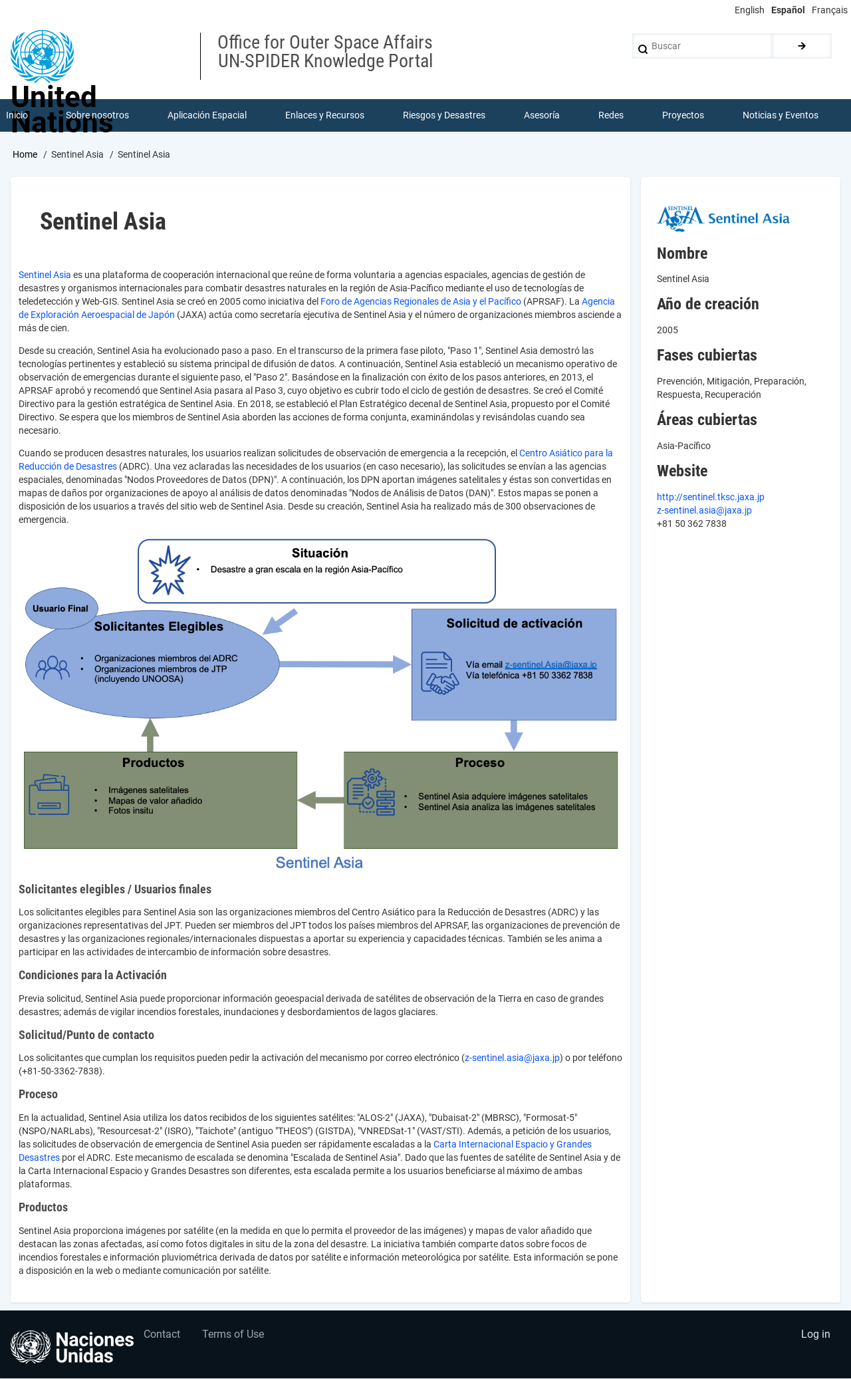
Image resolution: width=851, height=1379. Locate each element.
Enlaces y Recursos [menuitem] (325, 115)
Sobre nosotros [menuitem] (98, 115)
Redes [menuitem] (611, 115)
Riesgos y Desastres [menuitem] (445, 115)
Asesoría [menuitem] (542, 115)
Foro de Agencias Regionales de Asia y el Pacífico (420, 302)
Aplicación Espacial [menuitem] (207, 115)
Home (25, 155)
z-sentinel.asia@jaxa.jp (512, 1059)
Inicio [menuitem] (17, 115)
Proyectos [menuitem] (683, 115)
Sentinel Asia (45, 275)
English (750, 10)
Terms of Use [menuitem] (235, 1336)
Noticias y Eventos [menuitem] (780, 115)
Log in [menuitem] (815, 1336)
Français (830, 10)
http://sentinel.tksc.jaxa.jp (711, 497)
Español (788, 10)
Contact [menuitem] (162, 1336)
